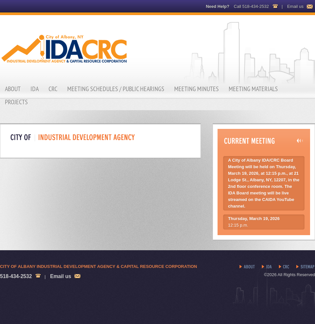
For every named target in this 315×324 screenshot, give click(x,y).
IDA (35, 89)
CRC (53, 89)
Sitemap (305, 267)
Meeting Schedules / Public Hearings (115, 89)
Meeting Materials (253, 89)
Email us (295, 6)
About (13, 89)
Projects (16, 102)
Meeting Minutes (196, 89)
